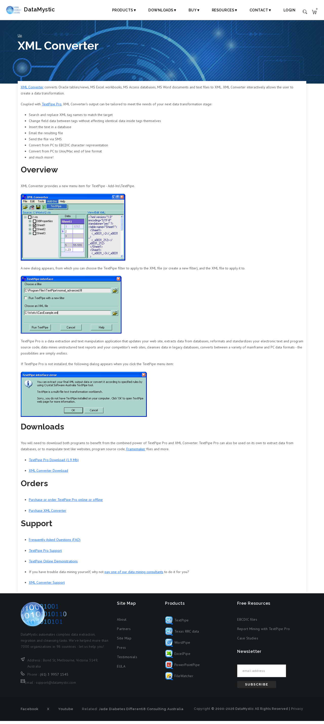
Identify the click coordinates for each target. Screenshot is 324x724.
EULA (121, 669)
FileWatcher (179, 679)
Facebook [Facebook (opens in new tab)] (29, 712)
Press (121, 650)
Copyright (202, 712)
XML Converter (32, 90)
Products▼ (124, 10)
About (122, 622)
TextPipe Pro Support (45, 553)
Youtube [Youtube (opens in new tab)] (65, 712)
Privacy (297, 712)
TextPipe (177, 623)
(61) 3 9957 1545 (54, 677)
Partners (124, 632)
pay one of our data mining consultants (134, 575)
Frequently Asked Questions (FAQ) (54, 543)
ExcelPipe (177, 656)
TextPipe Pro (52, 107)
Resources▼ (225, 10)
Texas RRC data (182, 634)
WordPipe (177, 645)
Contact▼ (261, 10)
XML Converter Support (47, 585)
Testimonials (127, 660)
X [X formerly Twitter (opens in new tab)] (48, 712)
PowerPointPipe (182, 668)
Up (20, 38)
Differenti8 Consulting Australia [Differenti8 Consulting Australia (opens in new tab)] (155, 712)
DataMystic (39, 10)
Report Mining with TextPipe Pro (263, 632)
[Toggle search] (305, 11)
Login (290, 10)
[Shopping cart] (314, 12)
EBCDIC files (247, 622)
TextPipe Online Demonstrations (53, 564)
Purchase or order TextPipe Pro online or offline (66, 503)
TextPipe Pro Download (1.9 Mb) (54, 463)
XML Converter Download (48, 473)
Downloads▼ (162, 10)
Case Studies (247, 641)
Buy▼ (194, 10)
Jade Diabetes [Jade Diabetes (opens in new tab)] (112, 712)
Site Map (124, 641)
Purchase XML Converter (47, 513)
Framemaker (135, 452)
